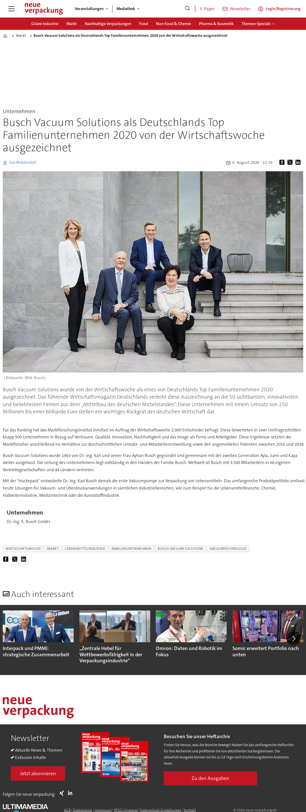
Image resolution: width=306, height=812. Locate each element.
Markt (71, 23)
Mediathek (125, 8)
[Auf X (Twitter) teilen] (291, 163)
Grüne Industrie (44, 23)
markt (53, 549)
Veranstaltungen (89, 8)
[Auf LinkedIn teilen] (299, 163)
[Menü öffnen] (11, 9)
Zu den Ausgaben (210, 778)
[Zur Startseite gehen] (44, 9)
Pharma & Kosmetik (216, 23)
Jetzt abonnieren (38, 773)
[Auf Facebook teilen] (283, 163)
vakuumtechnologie (228, 549)
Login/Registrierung (283, 8)
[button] (293, 638)
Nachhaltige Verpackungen (108, 23)
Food (143, 23)
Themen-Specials (256, 23)
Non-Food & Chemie (173, 23)
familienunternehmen (131, 549)
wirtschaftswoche (23, 549)
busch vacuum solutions (180, 549)
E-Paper (207, 9)
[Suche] (188, 9)
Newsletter (240, 9)
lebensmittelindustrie (85, 549)
